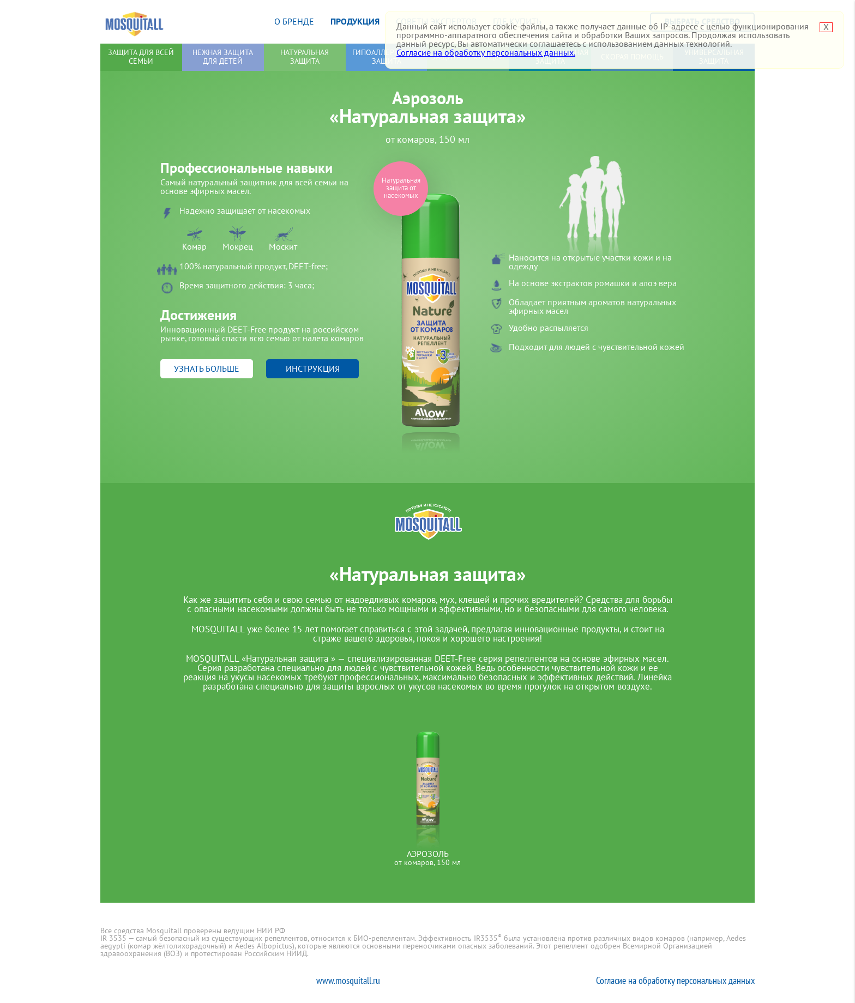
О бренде (294, 22)
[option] (427, 286)
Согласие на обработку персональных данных (675, 980)
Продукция (355, 22)
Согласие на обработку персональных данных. (485, 53)
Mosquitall (134, 22)
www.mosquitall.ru (348, 980)
